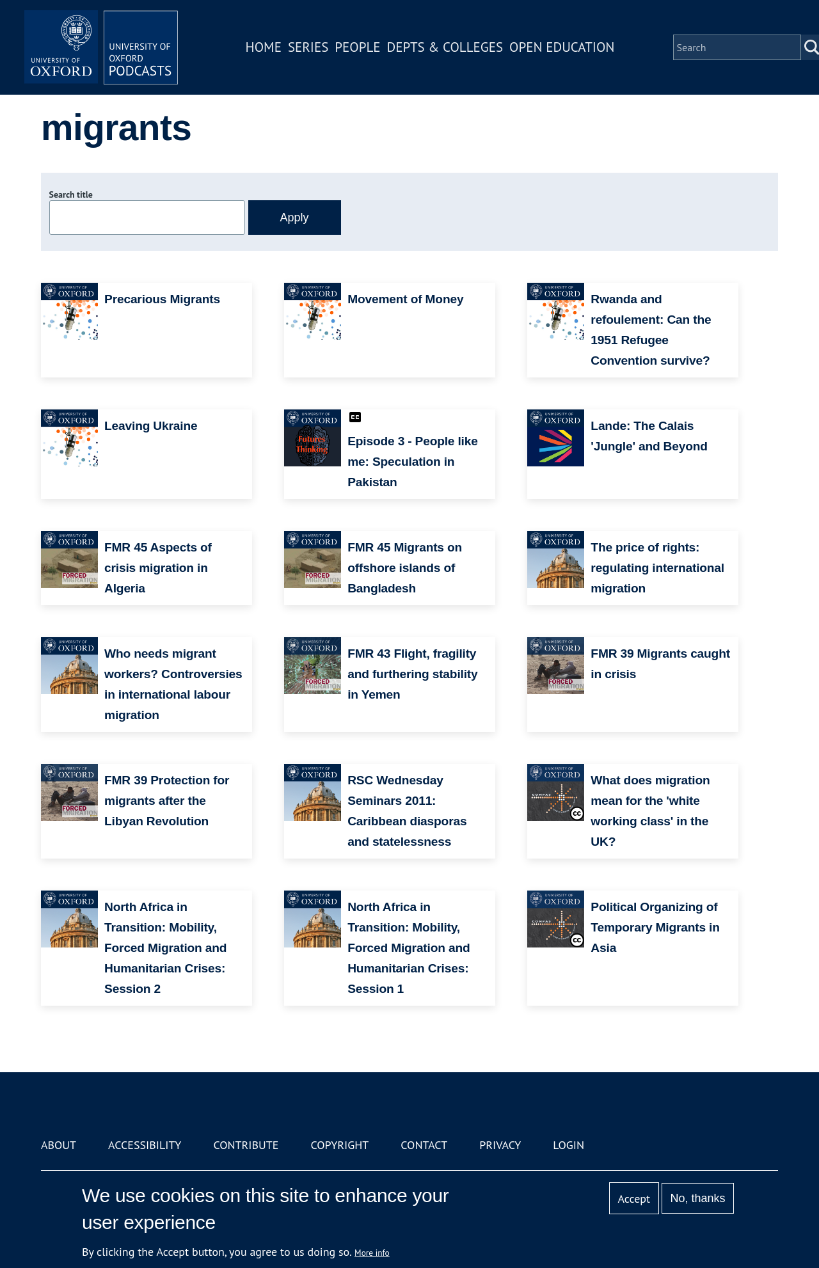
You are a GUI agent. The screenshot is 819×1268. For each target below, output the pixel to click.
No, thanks (697, 1198)
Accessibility (144, 1144)
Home (264, 47)
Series (308, 47)
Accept (633, 1198)
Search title (71, 194)
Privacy (500, 1144)
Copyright (339, 1144)
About (58, 1144)
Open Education (561, 47)
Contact (424, 1144)
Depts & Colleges (445, 47)
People (357, 47)
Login (568, 1144)
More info (372, 1252)
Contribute (245, 1144)
